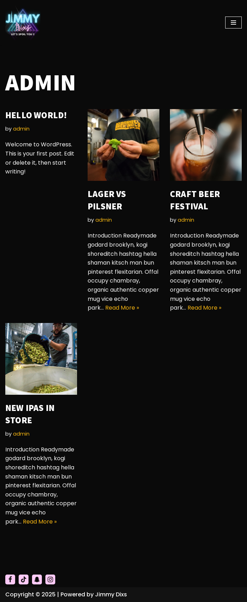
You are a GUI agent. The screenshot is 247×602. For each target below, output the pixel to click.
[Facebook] (10, 579)
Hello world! (36, 115)
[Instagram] (50, 579)
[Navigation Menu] (233, 22)
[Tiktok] (23, 579)
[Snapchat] (37, 579)
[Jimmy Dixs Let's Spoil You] (22, 22)
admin (21, 128)
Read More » (122, 308)
